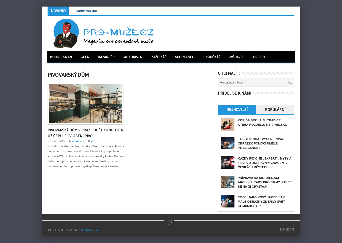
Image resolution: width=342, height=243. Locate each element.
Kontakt (287, 229)
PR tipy (259, 57)
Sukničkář (211, 57)
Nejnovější (237, 109)
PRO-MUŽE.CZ (88, 230)
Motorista (132, 57)
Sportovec (184, 57)
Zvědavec (236, 57)
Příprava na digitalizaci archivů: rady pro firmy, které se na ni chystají (265, 182)
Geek (85, 57)
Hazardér (106, 57)
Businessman (61, 57)
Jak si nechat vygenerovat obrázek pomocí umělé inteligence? (261, 143)
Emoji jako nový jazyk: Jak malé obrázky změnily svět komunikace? (261, 201)
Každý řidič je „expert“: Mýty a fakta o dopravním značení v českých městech (264, 163)
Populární (275, 109)
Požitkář (158, 57)
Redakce (78, 141)
